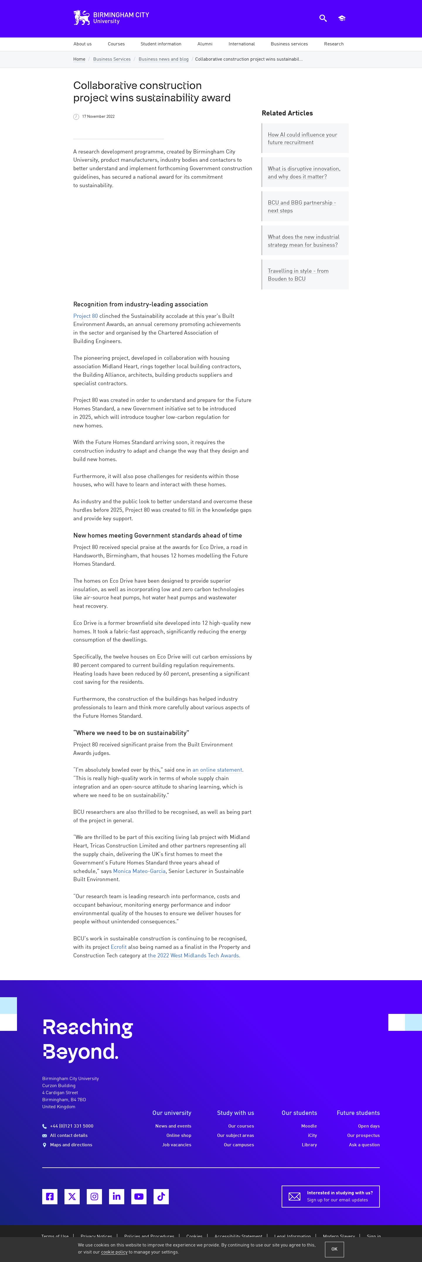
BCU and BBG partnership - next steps (302, 207)
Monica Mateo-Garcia (139, 871)
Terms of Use (55, 1236)
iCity (312, 1135)
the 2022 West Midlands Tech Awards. (194, 956)
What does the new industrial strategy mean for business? (304, 241)
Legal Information (292, 1236)
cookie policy (114, 1252)
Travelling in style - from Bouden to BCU (298, 275)
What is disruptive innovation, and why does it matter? (304, 173)
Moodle (309, 1126)
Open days (369, 1126)
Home (79, 59)
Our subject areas (235, 1135)
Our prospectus (363, 1135)
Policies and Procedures (149, 1236)
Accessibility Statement (238, 1236)
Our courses (241, 1126)
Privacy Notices (96, 1236)
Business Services (112, 59)
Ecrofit (119, 947)
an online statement (217, 770)
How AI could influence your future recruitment (302, 139)
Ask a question (364, 1145)
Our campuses (239, 1145)
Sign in (374, 1236)
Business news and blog (164, 59)
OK (334, 1249)
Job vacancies (176, 1145)
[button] (83, 44)
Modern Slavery (339, 1236)
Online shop (178, 1135)
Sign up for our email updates (340, 1196)
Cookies (194, 1236)
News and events (173, 1126)
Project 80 (85, 316)
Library (309, 1145)
